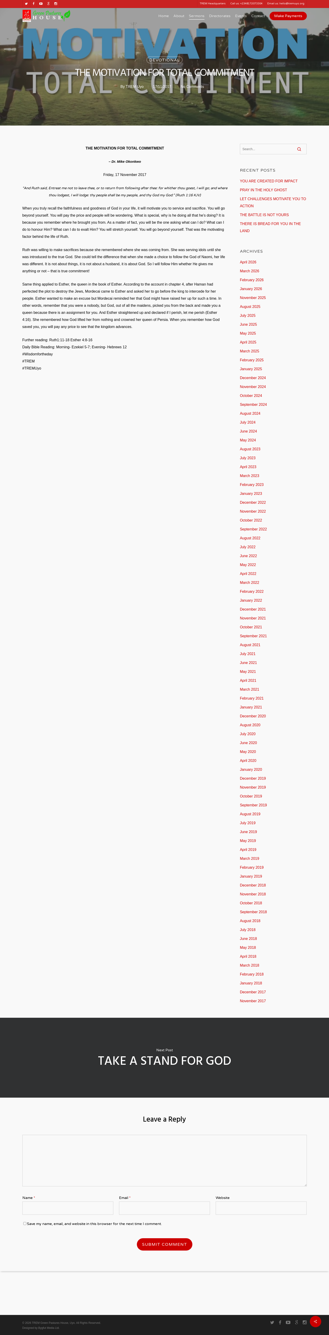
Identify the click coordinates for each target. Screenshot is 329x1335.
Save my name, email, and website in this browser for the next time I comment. (94, 1224)
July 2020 (248, 734)
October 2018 (251, 903)
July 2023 (248, 458)
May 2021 (248, 672)
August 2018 (250, 921)
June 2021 (248, 663)
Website (223, 1198)
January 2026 (251, 289)
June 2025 (248, 324)
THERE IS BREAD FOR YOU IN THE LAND (270, 227)
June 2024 (248, 431)
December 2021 (253, 609)
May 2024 (248, 440)
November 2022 (253, 511)
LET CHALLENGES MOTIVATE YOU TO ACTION (273, 202)
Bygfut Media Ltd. (49, 1328)
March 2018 (249, 965)
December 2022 (253, 502)
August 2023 (250, 449)
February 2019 (252, 867)
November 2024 (253, 387)
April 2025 (248, 342)
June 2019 (248, 832)
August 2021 (250, 645)
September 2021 (253, 636)
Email (125, 1198)
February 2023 (252, 485)
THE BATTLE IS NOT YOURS (264, 215)
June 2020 (248, 743)
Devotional (164, 60)
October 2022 (251, 520)
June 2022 (248, 556)
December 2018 (253, 885)
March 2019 (249, 858)
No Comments (192, 87)
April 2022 (248, 574)
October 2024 (251, 396)
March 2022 (249, 583)
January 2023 (251, 494)
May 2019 (248, 841)
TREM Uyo (134, 87)
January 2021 (251, 707)
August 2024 (250, 413)
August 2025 (250, 307)
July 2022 (248, 547)
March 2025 (249, 351)
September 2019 (253, 805)
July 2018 (248, 930)
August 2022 (250, 538)
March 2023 (249, 476)
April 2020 (248, 761)
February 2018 (252, 974)
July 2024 (248, 422)
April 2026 (248, 262)
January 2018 (251, 983)
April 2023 (248, 467)
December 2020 (253, 716)
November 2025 (253, 298)
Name (28, 1198)
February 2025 (252, 360)
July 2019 (248, 823)
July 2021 (248, 654)
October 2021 (251, 627)
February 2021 (252, 698)
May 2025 (248, 333)
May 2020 (248, 752)
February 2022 (252, 591)
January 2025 (251, 369)
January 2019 (251, 876)
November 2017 (253, 1001)
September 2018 (253, 912)
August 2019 (250, 814)
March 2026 (249, 271)
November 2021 (253, 618)
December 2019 (253, 778)
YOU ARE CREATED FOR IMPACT (269, 181)
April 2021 (248, 680)
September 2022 (253, 529)
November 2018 (253, 894)
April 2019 (248, 850)
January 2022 (251, 600)
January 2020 (251, 769)
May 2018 (248, 947)
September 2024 (253, 405)
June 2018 (248, 939)
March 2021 (249, 689)
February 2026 (252, 280)
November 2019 (253, 787)
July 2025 (248, 315)
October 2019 (251, 796)
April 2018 (248, 956)
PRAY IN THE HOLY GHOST (263, 190)
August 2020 (250, 725)
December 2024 (253, 378)
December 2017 (253, 992)
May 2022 (248, 565)
